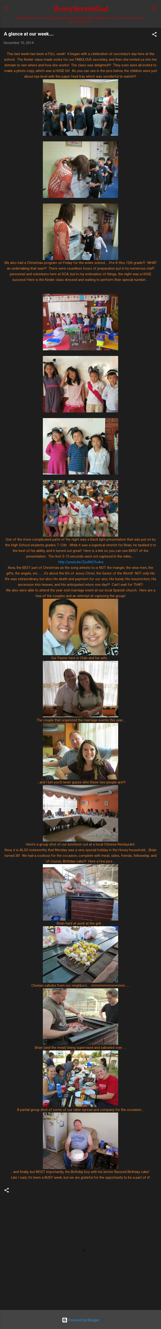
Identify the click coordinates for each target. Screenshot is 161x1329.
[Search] (154, 9)
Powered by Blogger (80, 1320)
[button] (154, 35)
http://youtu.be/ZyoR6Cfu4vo (81, 562)
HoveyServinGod (80, 8)
